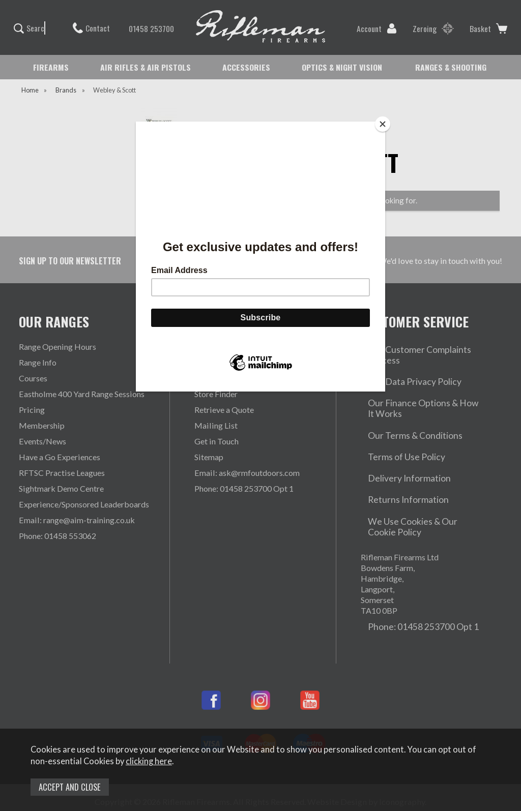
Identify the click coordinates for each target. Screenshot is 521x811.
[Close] (382, 124)
